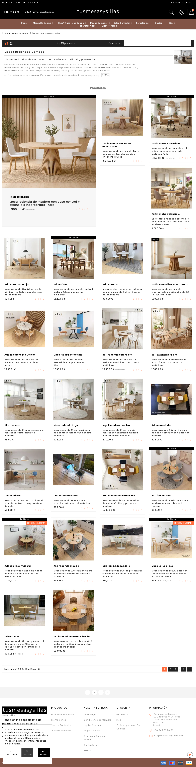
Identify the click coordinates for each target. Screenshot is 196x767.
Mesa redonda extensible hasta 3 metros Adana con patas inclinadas (73, 292)
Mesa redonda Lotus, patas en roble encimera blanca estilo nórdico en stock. (169, 573)
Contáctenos (91, 745)
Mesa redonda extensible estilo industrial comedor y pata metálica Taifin (170, 151)
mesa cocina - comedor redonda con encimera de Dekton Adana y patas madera (122, 292)
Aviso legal (90, 714)
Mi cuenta (123, 707)
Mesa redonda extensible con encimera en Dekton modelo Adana (21, 362)
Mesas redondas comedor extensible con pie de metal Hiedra (70, 362)
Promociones (58, 719)
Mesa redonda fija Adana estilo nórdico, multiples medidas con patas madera (23, 292)
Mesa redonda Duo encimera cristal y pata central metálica (72, 502)
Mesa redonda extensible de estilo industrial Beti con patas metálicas (120, 362)
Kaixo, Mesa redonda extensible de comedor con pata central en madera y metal (171, 221)
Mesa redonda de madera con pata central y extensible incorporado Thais (44, 203)
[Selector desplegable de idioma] (187, 2)
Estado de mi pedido (62, 714)
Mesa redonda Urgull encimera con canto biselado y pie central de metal (73, 433)
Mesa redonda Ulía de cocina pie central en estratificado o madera (24, 433)
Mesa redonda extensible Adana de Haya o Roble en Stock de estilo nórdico (23, 573)
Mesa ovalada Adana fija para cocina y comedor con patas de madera (171, 433)
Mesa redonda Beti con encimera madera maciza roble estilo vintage (171, 503)
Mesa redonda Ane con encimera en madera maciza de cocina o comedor (73, 573)
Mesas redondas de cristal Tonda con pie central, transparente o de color (24, 503)
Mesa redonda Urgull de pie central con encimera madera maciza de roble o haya (120, 433)
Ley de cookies (92, 725)
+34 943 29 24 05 (163, 730)
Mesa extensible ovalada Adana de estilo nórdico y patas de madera (121, 503)
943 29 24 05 (12, 12)
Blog (118, 719)
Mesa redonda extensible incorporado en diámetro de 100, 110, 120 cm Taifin (171, 292)
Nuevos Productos (61, 725)
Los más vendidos (61, 730)
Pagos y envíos (92, 730)
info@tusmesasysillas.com (169, 735)
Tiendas (88, 750)
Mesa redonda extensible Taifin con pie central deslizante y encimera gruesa (120, 154)
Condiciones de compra (97, 719)
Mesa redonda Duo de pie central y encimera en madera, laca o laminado (122, 573)
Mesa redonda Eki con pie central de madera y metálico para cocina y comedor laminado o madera (24, 645)
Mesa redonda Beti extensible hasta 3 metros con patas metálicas (169, 362)
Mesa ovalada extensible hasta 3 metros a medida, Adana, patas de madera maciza (73, 644)
